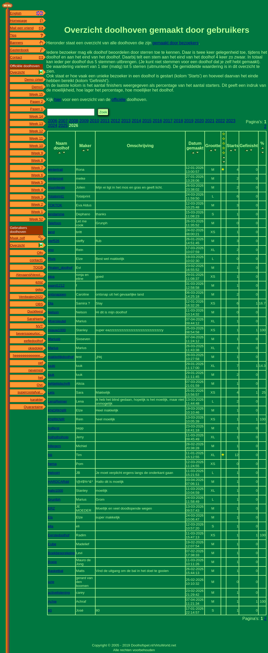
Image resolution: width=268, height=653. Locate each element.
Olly (40, 253)
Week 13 (36, 124)
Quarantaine (33, 407)
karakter (36, 400)
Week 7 (37, 168)
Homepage (18, 21)
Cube (52, 544)
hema (52, 464)
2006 (52, 121)
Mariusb (54, 339)
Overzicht (17, 72)
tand (51, 232)
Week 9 (37, 153)
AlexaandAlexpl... (29, 275)
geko (39, 289)
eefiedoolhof (33, 341)
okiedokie (35, 348)
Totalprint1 (56, 196)
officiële (118, 99)
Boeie (52, 562)
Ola (50, 303)
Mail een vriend (22, 28)
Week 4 (37, 190)
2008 (73, 121)
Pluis (51, 259)
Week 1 (37, 212)
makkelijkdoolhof (61, 357)
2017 (168, 121)
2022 (220, 121)
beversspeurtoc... (29, 333)
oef (40, 363)
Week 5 (37, 182)
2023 (231, 121)
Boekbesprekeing (61, 553)
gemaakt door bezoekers (176, 43)
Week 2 (37, 204)
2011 (105, 121)
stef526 (53, 241)
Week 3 (37, 197)
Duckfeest (35, 311)
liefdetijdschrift (59, 384)
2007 (63, 121)
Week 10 (36, 146)
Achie (52, 601)
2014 (136, 121)
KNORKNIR (57, 410)
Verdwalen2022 (31, 297)
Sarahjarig (35, 319)
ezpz (39, 282)
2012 (115, 121)
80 (50, 610)
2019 (189, 121)
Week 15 (36, 94)
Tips (13, 35)
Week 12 (36, 131)
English (15, 13)
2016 (157, 121)
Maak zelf (17, 238)
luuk (51, 375)
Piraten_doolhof (60, 268)
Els (50, 517)
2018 (178, 121)
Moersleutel (57, 321)
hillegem (54, 446)
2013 (126, 121)
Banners (16, 43)
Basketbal (55, 571)
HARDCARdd (58, 482)
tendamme (56, 214)
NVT (39, 326)
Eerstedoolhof (58, 535)
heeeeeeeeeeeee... (28, 355)
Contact (16, 57)
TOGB (38, 267)
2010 (94, 121)
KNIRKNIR (56, 419)
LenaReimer (57, 401)
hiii (50, 455)
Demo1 (37, 87)
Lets (51, 392)
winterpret (55, 178)
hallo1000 (55, 491)
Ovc (40, 385)
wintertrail (55, 170)
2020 (199, 121)
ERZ (51, 508)
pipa (51, 277)
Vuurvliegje (56, 187)
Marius (53, 348)
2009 (84, 121)
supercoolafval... (30, 392)
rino (51, 250)
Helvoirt (54, 473)
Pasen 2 (36, 102)
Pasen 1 (36, 109)
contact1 (36, 260)
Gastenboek (19, 50)
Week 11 (36, 138)
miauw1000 (57, 330)
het (40, 377)
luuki (51, 366)
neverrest (35, 370)
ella (50, 526)
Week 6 (37, 175)
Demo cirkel (34, 80)
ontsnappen (57, 294)
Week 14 (36, 116)
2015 (147, 121)
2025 (63, 125)
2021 (210, 121)
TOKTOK (55, 205)
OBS (39, 304)
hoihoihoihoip (58, 437)
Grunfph (54, 499)
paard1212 (56, 285)
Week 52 (36, 219)
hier (57, 99)
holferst (53, 428)
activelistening (59, 593)
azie (51, 582)
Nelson (53, 312)
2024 (52, 125)
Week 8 (37, 160)
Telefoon (54, 223)
